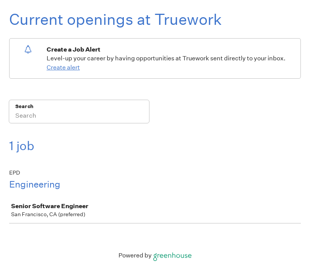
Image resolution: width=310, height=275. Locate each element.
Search (24, 106)
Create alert (63, 67)
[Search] (79, 116)
